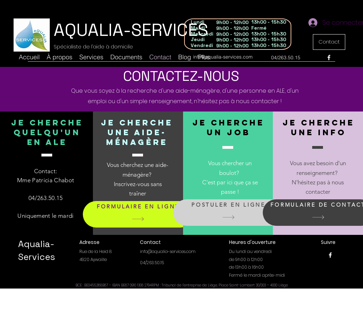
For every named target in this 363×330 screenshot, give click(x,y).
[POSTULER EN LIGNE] (228, 212)
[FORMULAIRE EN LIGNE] (138, 214)
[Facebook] (328, 57)
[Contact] (329, 42)
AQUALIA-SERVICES (131, 30)
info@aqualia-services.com (223, 57)
